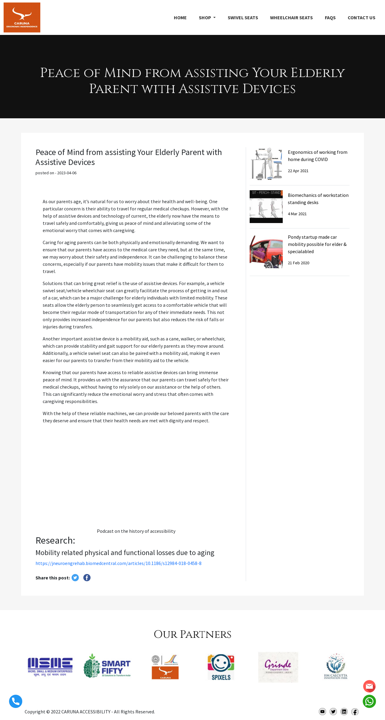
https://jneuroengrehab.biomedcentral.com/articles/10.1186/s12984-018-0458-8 (118, 563)
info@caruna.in (369, 686)
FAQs (330, 17)
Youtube (322, 711)
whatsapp (369, 701)
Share (87, 577)
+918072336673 (15, 701)
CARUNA (22, 17)
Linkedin (344, 711)
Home (180, 17)
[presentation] (18, 679)
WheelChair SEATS (291, 17)
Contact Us (361, 17)
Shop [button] (205, 17)
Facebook (355, 711)
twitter (75, 577)
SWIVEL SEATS (243, 17)
